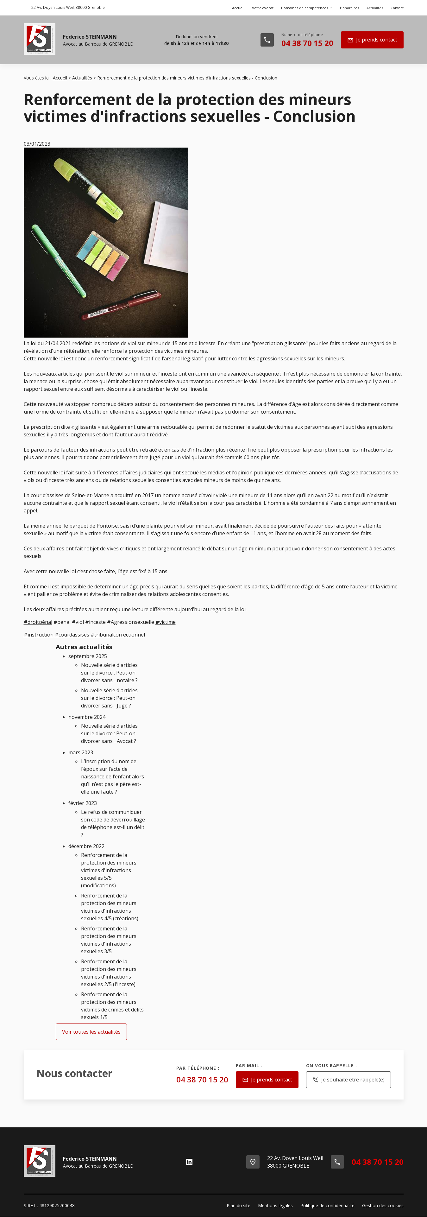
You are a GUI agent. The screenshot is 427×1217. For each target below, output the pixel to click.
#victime (165, 621)
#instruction (38, 634)
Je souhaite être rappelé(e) (348, 1080)
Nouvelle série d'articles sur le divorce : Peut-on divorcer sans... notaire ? (109, 673)
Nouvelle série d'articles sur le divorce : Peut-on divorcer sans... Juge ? (109, 698)
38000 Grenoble (68, 7)
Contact (397, 7)
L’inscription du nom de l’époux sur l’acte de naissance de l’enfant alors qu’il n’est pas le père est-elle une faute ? (112, 776)
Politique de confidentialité (327, 1205)
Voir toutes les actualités (91, 1031)
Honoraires (349, 7)
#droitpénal (38, 621)
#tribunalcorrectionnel (118, 634)
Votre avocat (262, 7)
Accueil (238, 7)
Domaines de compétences (304, 7)
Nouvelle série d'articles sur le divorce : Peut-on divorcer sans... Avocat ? (109, 733)
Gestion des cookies (383, 1205)
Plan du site (238, 1205)
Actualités (375, 7)
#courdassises (73, 634)
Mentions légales (275, 1205)
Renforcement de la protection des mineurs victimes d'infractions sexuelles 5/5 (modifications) (108, 870)
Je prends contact (372, 40)
